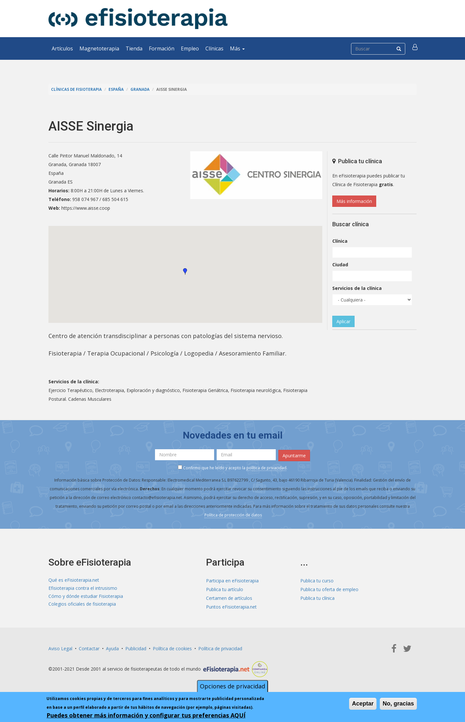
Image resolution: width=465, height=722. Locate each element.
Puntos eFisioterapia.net (231, 605)
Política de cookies (172, 647)
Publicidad (135, 647)
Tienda (134, 48)
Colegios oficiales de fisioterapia (82, 605)
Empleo (190, 48)
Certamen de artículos (229, 597)
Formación (161, 48)
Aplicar (343, 321)
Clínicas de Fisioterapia (78, 89)
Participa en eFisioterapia (232, 579)
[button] (415, 48)
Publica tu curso (317, 579)
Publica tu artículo (224, 588)
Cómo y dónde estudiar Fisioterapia (85, 597)
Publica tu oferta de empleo (329, 588)
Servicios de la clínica (357, 288)
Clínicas (214, 48)
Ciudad (340, 264)
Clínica (339, 241)
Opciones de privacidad (232, 686)
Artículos (62, 48)
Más (237, 48)
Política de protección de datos (233, 513)
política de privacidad (266, 466)
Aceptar (363, 703)
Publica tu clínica (317, 597)
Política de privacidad (220, 647)
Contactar (89, 647)
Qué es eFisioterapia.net (73, 579)
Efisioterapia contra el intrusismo (82, 588)
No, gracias (398, 703)
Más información (354, 201)
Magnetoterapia (99, 48)
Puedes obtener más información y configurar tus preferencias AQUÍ (145, 715)
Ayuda (112, 647)
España (119, 89)
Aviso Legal (60, 647)
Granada (144, 89)
